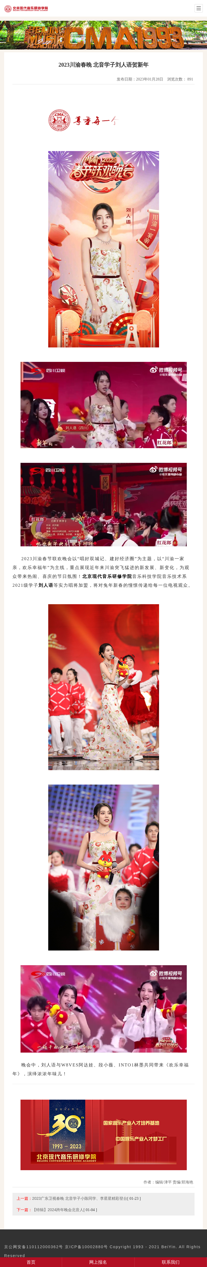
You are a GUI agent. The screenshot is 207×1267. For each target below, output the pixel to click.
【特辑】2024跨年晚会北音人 (57, 1210)
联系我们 (171, 1262)
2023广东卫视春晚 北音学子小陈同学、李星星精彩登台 (79, 1198)
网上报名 (98, 1262)
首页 (31, 1262)
